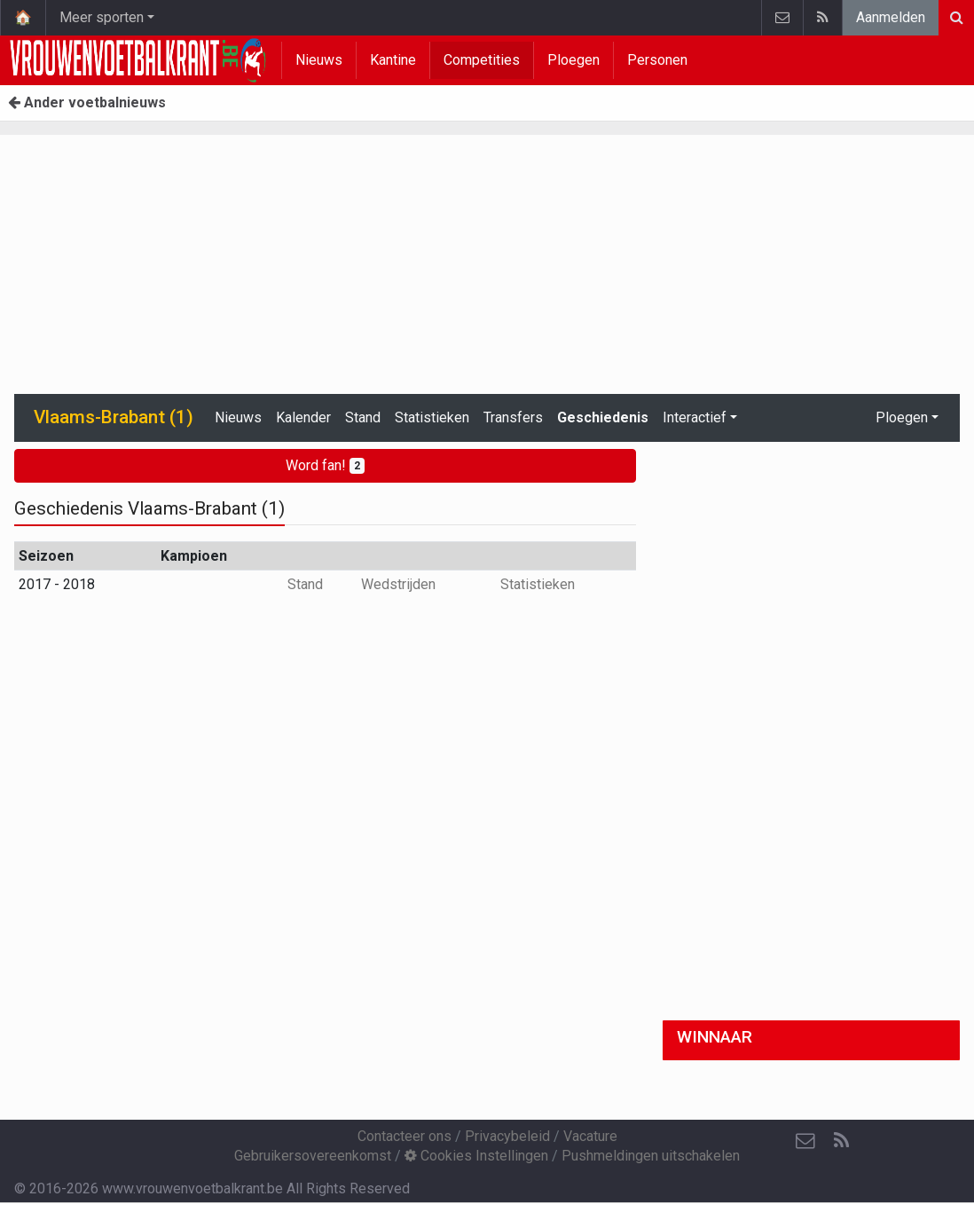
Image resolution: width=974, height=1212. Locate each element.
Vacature (590, 1136)
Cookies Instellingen (476, 1155)
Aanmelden (890, 17)
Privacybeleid (507, 1136)
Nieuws (318, 59)
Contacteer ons (404, 1136)
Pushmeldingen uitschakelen (651, 1155)
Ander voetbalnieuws (87, 102)
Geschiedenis (602, 417)
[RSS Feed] (841, 1141)
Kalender (303, 417)
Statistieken (432, 417)
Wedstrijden (398, 584)
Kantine (393, 59)
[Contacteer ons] (805, 1141)
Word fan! (325, 465)
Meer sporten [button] (101, 17)
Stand (363, 417)
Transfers (513, 417)
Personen (657, 59)
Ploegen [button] (902, 417)
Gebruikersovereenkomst (312, 1155)
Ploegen (573, 59)
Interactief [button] (695, 417)
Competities (482, 59)
